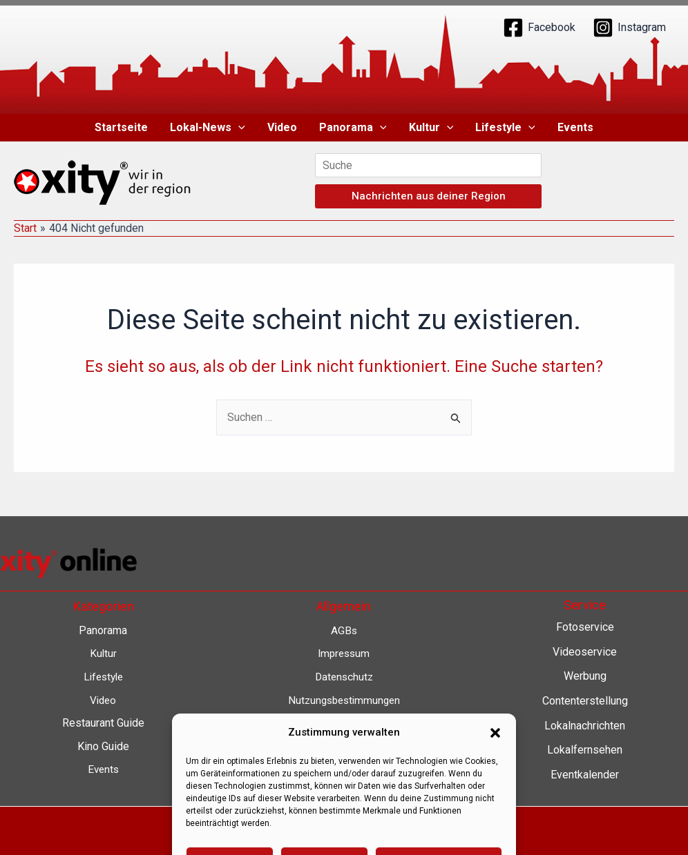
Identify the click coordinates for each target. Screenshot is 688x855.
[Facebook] (539, 27)
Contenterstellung (585, 700)
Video (282, 127)
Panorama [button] (353, 127)
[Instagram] (629, 27)
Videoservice (585, 651)
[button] (238, 127)
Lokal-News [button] (207, 127)
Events (575, 127)
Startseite (121, 127)
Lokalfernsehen (584, 749)
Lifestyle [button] (505, 127)
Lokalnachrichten (584, 725)
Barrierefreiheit (343, 746)
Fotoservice (585, 626)
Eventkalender (585, 774)
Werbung (585, 675)
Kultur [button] (431, 127)
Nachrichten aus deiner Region (429, 196)
